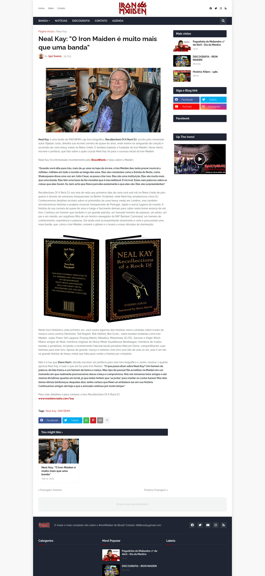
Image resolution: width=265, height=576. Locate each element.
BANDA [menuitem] (43, 20)
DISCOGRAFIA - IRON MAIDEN (205, 58)
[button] (223, 21)
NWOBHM (64, 411)
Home (41, 8)
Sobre (51, 8)
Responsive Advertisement (132, 504)
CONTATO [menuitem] (101, 20)
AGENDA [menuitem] (117, 20)
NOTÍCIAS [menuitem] (61, 20)
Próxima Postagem (155, 490)
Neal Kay (61, 31)
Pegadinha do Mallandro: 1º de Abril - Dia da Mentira (209, 43)
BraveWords (98, 159)
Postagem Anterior (51, 490)
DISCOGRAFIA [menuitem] (81, 20)
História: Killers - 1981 (205, 71)
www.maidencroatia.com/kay (56, 398)
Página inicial (46, 31)
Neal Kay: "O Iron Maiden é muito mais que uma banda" (58, 471)
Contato (61, 8)
